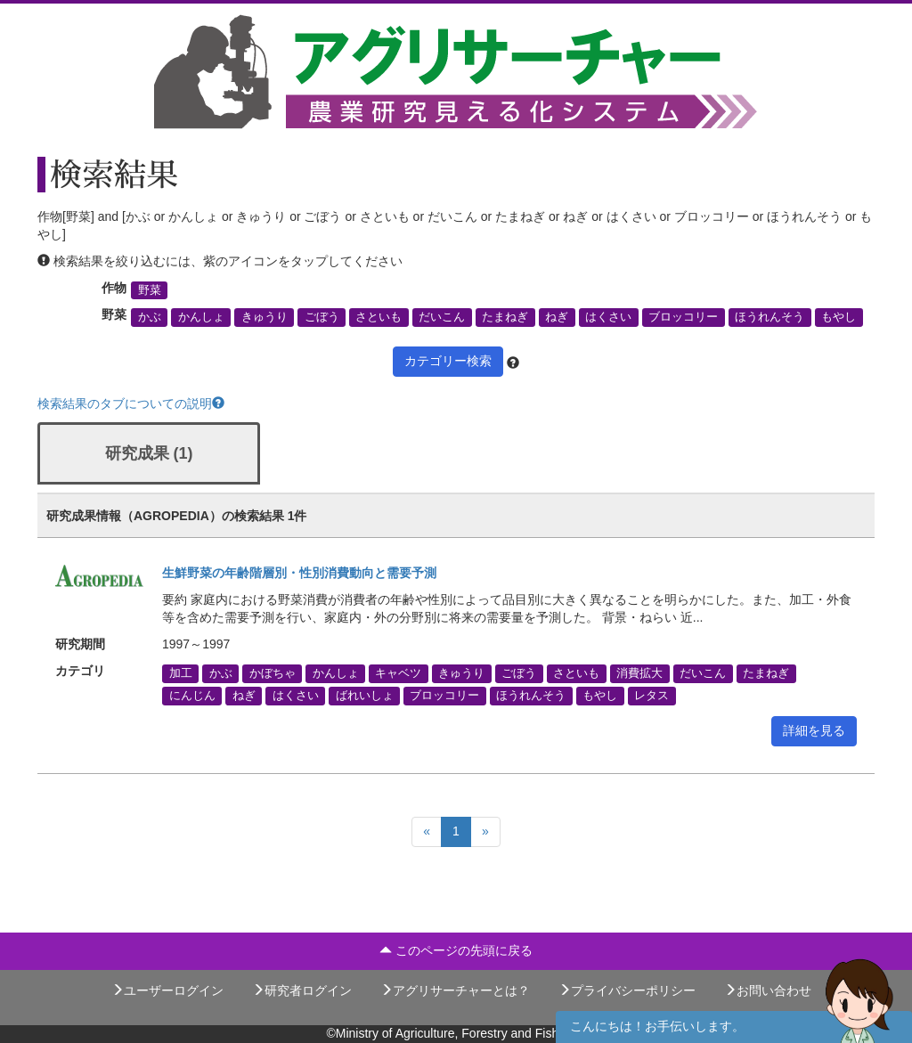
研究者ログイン (302, 990)
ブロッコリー (683, 317)
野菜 (149, 290)
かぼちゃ (272, 673)
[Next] (485, 832)
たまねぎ (505, 317)
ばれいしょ (365, 695)
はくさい (608, 317)
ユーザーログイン (167, 990)
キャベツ (398, 673)
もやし (838, 317)
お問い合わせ (767, 990)
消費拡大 (639, 673)
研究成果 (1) (149, 453)
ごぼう (322, 317)
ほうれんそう (769, 317)
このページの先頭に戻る (456, 950)
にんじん (192, 695)
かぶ (149, 317)
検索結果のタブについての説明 (130, 403)
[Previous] (426, 832)
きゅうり (264, 317)
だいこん (442, 317)
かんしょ (201, 317)
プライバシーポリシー (627, 990)
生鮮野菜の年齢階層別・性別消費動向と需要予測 (299, 573)
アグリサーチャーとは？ (455, 990)
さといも (378, 317)
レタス (651, 695)
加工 (180, 673)
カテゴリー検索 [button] (448, 361)
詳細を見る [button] (814, 730)
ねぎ (556, 317)
